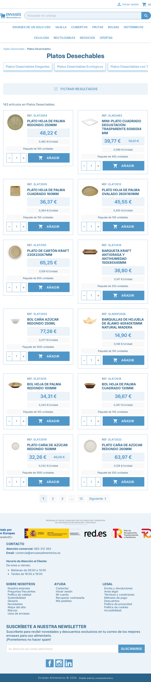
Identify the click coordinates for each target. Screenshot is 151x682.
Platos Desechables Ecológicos (80, 66)
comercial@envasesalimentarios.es (38, 552)
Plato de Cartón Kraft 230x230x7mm (48, 253)
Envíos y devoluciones (118, 588)
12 (81, 499)
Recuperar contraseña (70, 597)
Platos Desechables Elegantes (28, 66)
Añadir (48, 157)
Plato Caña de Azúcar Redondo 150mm (47, 447)
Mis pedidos (64, 600)
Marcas (12, 610)
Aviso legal (111, 591)
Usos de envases (18, 613)
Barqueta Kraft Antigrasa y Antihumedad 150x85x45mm (116, 257)
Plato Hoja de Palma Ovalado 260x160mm (121, 192)
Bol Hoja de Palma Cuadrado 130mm (119, 386)
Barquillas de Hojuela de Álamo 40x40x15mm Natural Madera (123, 323)
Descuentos (111, 600)
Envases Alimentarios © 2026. (57, 677)
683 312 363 (42, 548)
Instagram (59, 663)
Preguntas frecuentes (21, 591)
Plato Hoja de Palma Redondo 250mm (46, 123)
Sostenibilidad (17, 597)
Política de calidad (19, 594)
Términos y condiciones (119, 594)
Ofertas (106, 37)
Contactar (62, 588)
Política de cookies (116, 607)
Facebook (50, 663)
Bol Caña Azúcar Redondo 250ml (43, 321)
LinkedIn (69, 663)
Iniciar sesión (128, 4)
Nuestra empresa (19, 588)
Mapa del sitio (17, 607)
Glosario (13, 600)
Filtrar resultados (75, 89)
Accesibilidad (113, 610)
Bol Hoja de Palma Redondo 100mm (44, 386)
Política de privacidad (118, 604)
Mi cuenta (62, 594)
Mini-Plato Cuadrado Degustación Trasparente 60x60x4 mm (121, 127)
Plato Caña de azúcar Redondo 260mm (122, 447)
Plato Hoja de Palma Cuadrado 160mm (46, 192)
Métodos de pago (115, 597)
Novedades (15, 604)
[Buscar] (87, 15)
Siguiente (98, 498)
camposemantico (104, 678)
